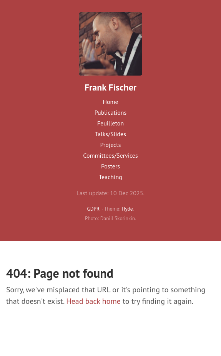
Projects (110, 144)
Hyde (127, 208)
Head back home (93, 301)
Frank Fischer (111, 87)
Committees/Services (110, 155)
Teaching (110, 177)
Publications (111, 112)
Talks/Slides (110, 134)
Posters (110, 166)
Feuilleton (110, 123)
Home (110, 101)
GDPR (93, 208)
